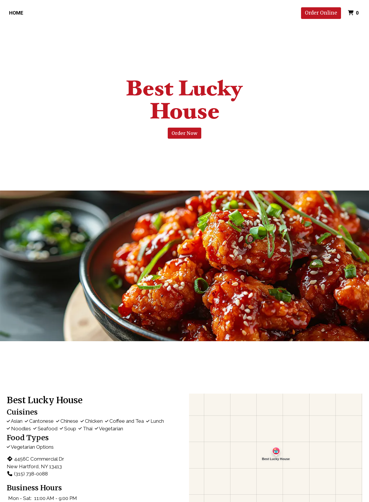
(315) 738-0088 (27, 474)
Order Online (321, 13)
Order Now (184, 133)
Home (16, 13)
